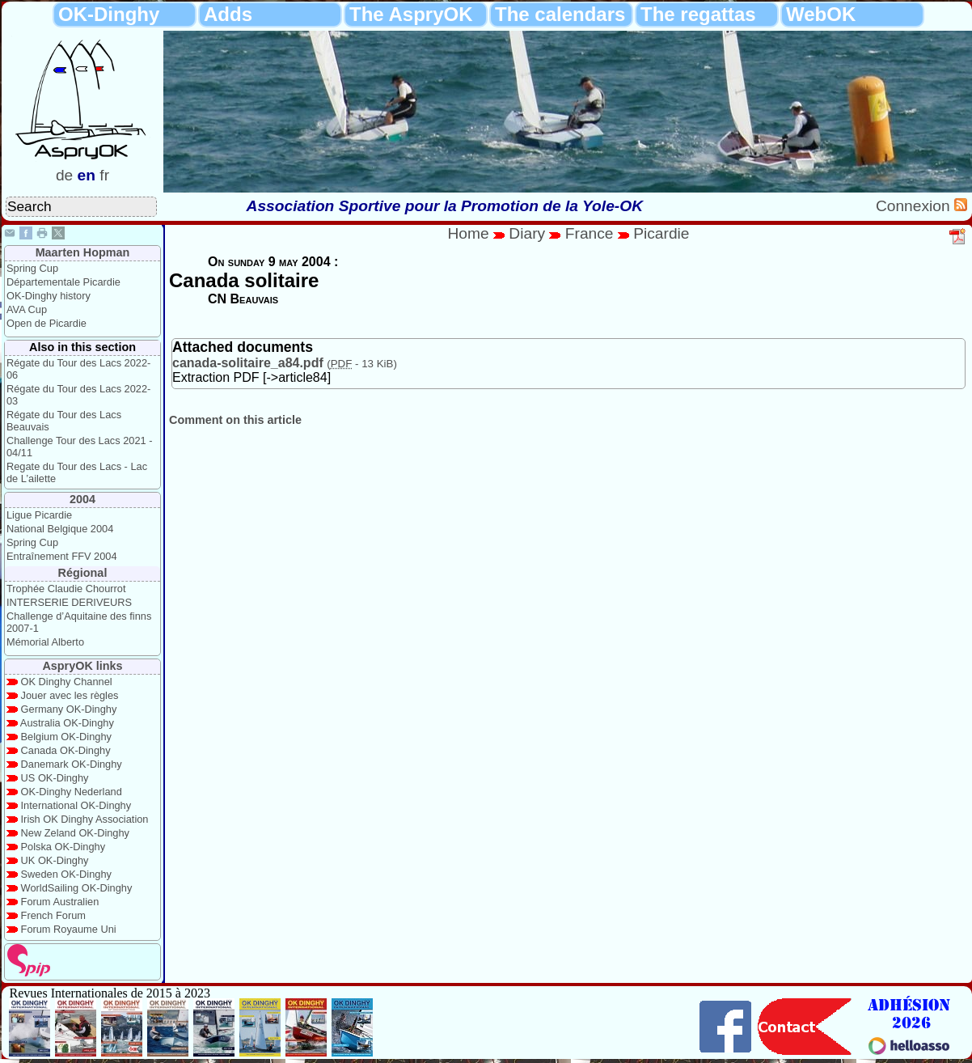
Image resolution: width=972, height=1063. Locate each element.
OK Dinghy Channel (66, 681)
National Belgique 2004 (59, 529)
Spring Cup (32, 268)
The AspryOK (410, 14)
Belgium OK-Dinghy (66, 737)
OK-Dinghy (108, 14)
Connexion (915, 205)
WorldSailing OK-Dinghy (77, 888)
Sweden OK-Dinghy (66, 874)
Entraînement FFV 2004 (61, 556)
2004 (82, 499)
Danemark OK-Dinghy (71, 764)
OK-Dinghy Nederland (71, 792)
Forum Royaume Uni (68, 929)
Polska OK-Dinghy (63, 847)
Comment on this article (235, 419)
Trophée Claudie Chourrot (65, 588)
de (64, 175)
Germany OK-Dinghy (69, 709)
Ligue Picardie (39, 515)
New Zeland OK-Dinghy (75, 833)
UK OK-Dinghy (55, 860)
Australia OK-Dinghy (67, 723)
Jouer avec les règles (70, 695)
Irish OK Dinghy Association (85, 819)
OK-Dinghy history (48, 296)
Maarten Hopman (83, 252)
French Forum (53, 915)
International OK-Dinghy (76, 805)
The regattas (698, 14)
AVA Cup (26, 309)
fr (104, 175)
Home (467, 233)
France (589, 233)
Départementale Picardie (63, 282)
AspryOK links (82, 665)
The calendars (560, 14)
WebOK (821, 14)
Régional (83, 572)
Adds (228, 14)
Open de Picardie (46, 323)
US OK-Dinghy (55, 778)
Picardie (661, 233)
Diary (529, 233)
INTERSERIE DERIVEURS (69, 602)
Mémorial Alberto (45, 642)
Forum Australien (60, 902)
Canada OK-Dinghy (66, 750)
